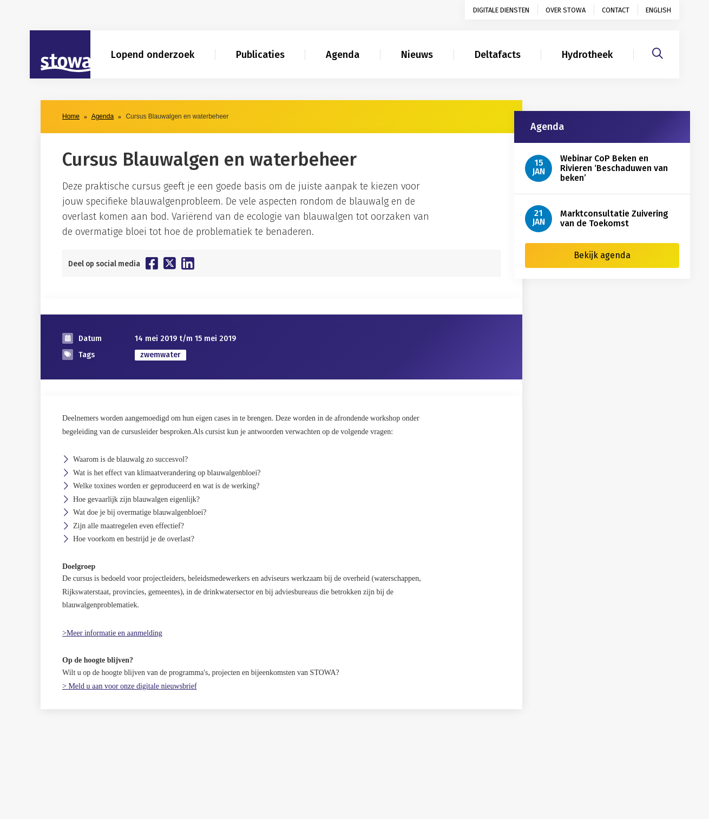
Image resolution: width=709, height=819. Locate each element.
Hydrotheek (587, 54)
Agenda (342, 54)
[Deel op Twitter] (169, 263)
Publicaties (260, 54)
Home (71, 116)
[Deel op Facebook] (152, 263)
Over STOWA (566, 10)
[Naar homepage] (60, 54)
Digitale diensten (501, 10)
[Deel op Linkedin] (187, 263)
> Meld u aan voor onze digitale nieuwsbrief (129, 686)
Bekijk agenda (602, 255)
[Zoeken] (657, 52)
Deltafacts (498, 54)
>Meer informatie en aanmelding (112, 633)
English (658, 10)
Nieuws (417, 54)
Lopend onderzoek (152, 54)
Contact (615, 10)
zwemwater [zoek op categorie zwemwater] (160, 354)
